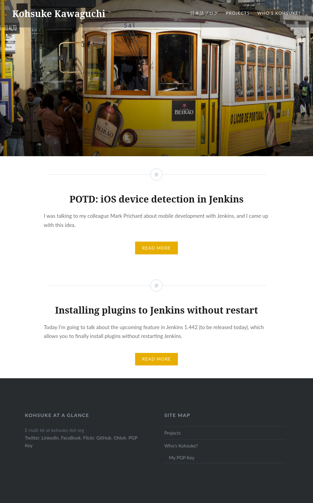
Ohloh (120, 437)
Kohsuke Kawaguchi (58, 13)
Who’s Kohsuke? (279, 13)
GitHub (103, 437)
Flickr (88, 437)
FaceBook (71, 437)
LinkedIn (50, 437)
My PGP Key (181, 457)
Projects (238, 13)
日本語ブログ (204, 13)
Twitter (32, 437)
